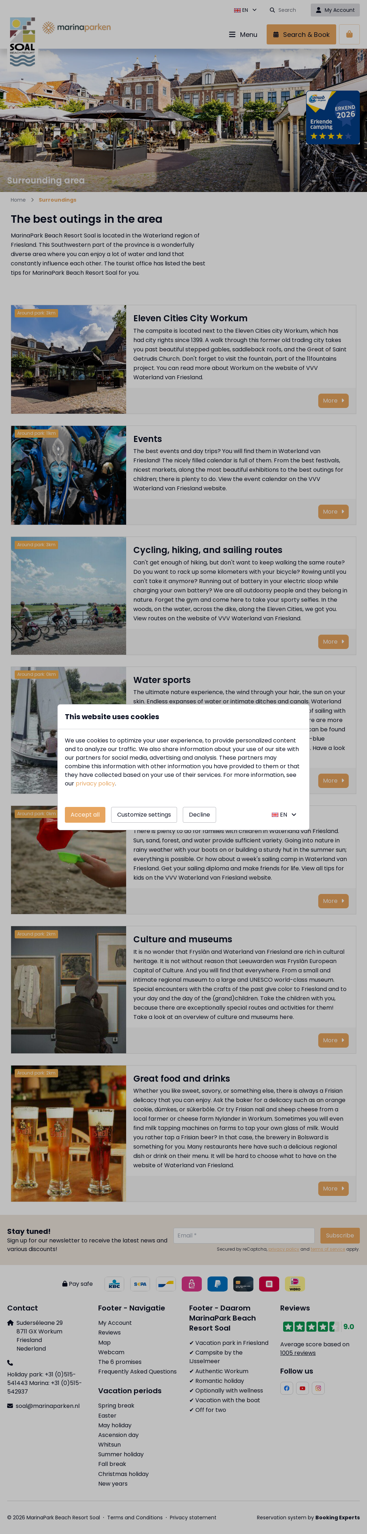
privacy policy (95, 783)
